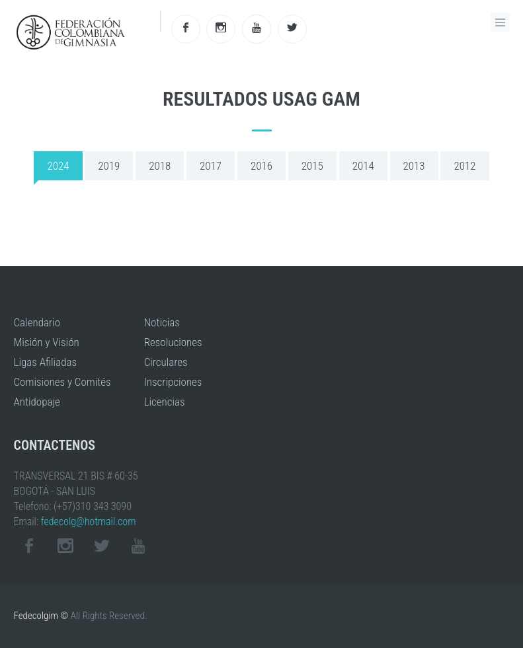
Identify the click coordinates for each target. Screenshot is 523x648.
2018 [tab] (160, 165)
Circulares (166, 362)
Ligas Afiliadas (45, 362)
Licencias (164, 401)
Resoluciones (173, 342)
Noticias (162, 322)
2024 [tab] (58, 165)
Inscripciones (173, 381)
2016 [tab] (261, 165)
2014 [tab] (363, 165)
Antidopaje (37, 401)
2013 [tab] (414, 165)
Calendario (37, 322)
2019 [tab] (109, 165)
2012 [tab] (464, 165)
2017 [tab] (210, 165)
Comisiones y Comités (62, 381)
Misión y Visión (46, 342)
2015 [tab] (312, 165)
